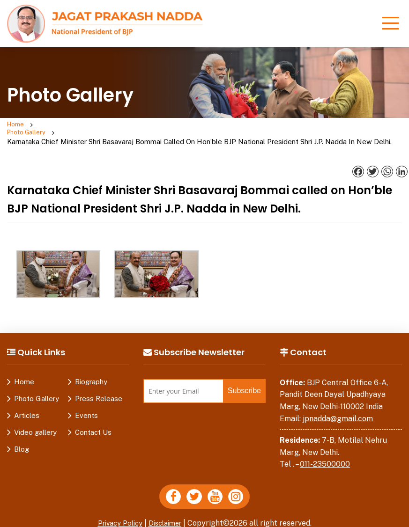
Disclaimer (167, 519)
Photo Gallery (53, 130)
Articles (26, 408)
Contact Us (93, 425)
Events (86, 408)
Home (17, 125)
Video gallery (35, 425)
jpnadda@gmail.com (338, 411)
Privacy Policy (117, 519)
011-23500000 (325, 457)
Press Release (98, 391)
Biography (91, 375)
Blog (21, 442)
